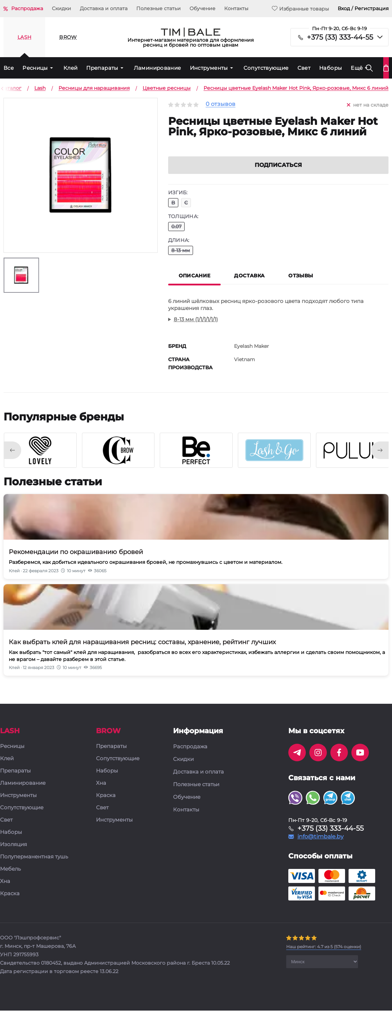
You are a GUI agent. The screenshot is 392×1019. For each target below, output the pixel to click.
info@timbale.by (320, 845)
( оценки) (323, 955)
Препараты (102, 68)
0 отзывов (220, 104)
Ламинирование (157, 68)
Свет (304, 68)
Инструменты (209, 68)
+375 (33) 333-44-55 (340, 37)
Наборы (330, 68)
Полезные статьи (158, 8)
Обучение (202, 8)
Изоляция (13, 853)
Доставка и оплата (104, 8)
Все (9, 68)
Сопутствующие (266, 68)
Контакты (236, 8)
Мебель (10, 877)
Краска (10, 902)
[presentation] (12, 458)
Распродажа (27, 8)
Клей (70, 68)
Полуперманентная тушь (34, 865)
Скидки (61, 8)
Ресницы (35, 68)
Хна (5, 889)
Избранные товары (300, 8)
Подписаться (278, 173)
